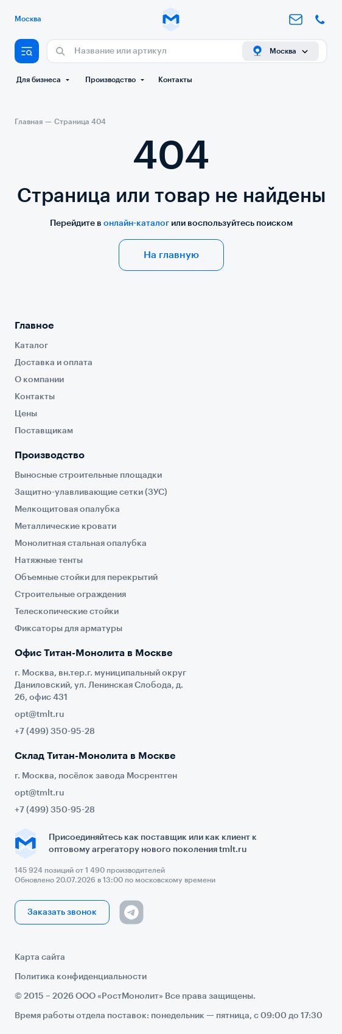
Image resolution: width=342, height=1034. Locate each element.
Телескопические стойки (67, 611)
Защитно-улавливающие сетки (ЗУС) (91, 492)
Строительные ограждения (70, 594)
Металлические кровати (65, 526)
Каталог (31, 345)
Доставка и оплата (53, 362)
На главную (171, 255)
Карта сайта (40, 957)
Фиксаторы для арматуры (68, 628)
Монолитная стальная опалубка (81, 543)
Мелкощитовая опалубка (67, 509)
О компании (39, 380)
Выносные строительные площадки (88, 475)
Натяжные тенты (49, 560)
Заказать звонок (62, 912)
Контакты (175, 79)
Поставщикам (44, 431)
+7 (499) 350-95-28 (55, 731)
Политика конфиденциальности (81, 977)
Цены (26, 414)
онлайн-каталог (136, 223)
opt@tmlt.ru (40, 714)
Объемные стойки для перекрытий (86, 577)
